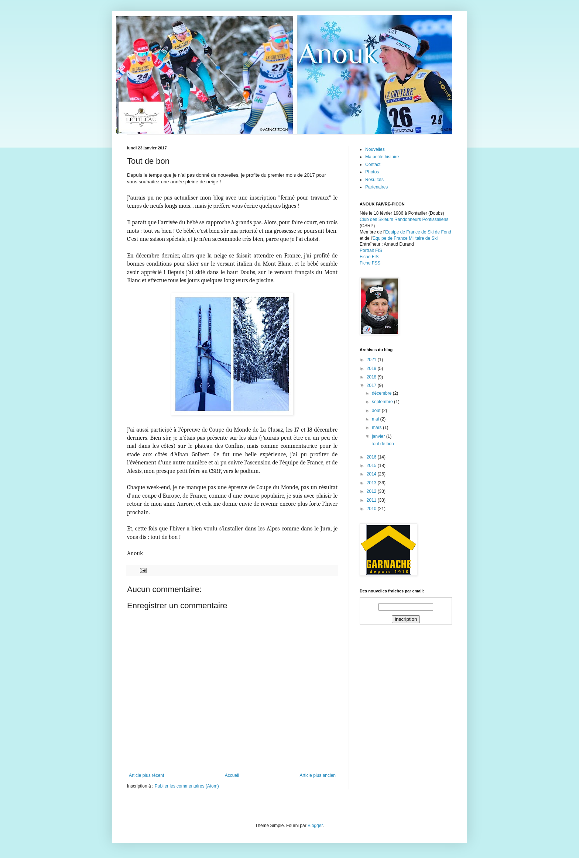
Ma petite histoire (382, 156)
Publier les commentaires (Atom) (187, 786)
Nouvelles (375, 149)
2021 (372, 359)
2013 (372, 482)
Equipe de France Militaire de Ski (405, 238)
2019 (372, 368)
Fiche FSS (370, 263)
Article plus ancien (318, 775)
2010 (372, 508)
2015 (372, 465)
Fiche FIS (369, 256)
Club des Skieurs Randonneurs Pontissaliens (404, 219)
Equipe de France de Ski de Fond (418, 232)
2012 (372, 491)
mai (376, 419)
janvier (379, 436)
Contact (372, 164)
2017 (372, 385)
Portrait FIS (371, 250)
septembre (383, 401)
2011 (372, 500)
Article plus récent (146, 775)
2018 (372, 377)
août (377, 410)
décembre (382, 393)
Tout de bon (382, 443)
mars (377, 427)
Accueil (232, 775)
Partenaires (376, 187)
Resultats (374, 179)
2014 (372, 474)
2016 (372, 457)
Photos (372, 171)
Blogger (315, 825)
